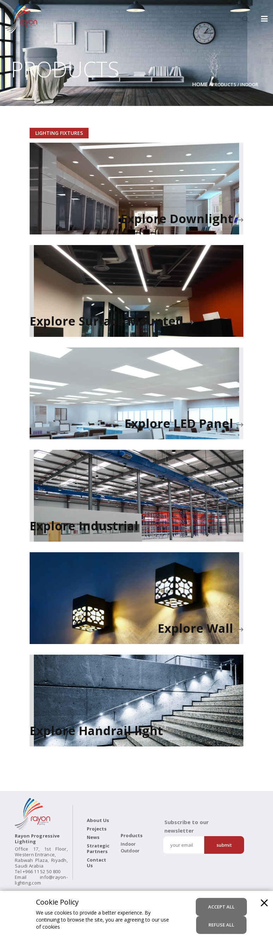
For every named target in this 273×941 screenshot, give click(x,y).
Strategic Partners (98, 848)
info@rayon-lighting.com (41, 880)
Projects (97, 829)
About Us (98, 820)
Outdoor (130, 850)
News (93, 837)
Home (200, 84)
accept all (221, 907)
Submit (224, 845)
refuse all (221, 925)
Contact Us (96, 862)
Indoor (128, 844)
